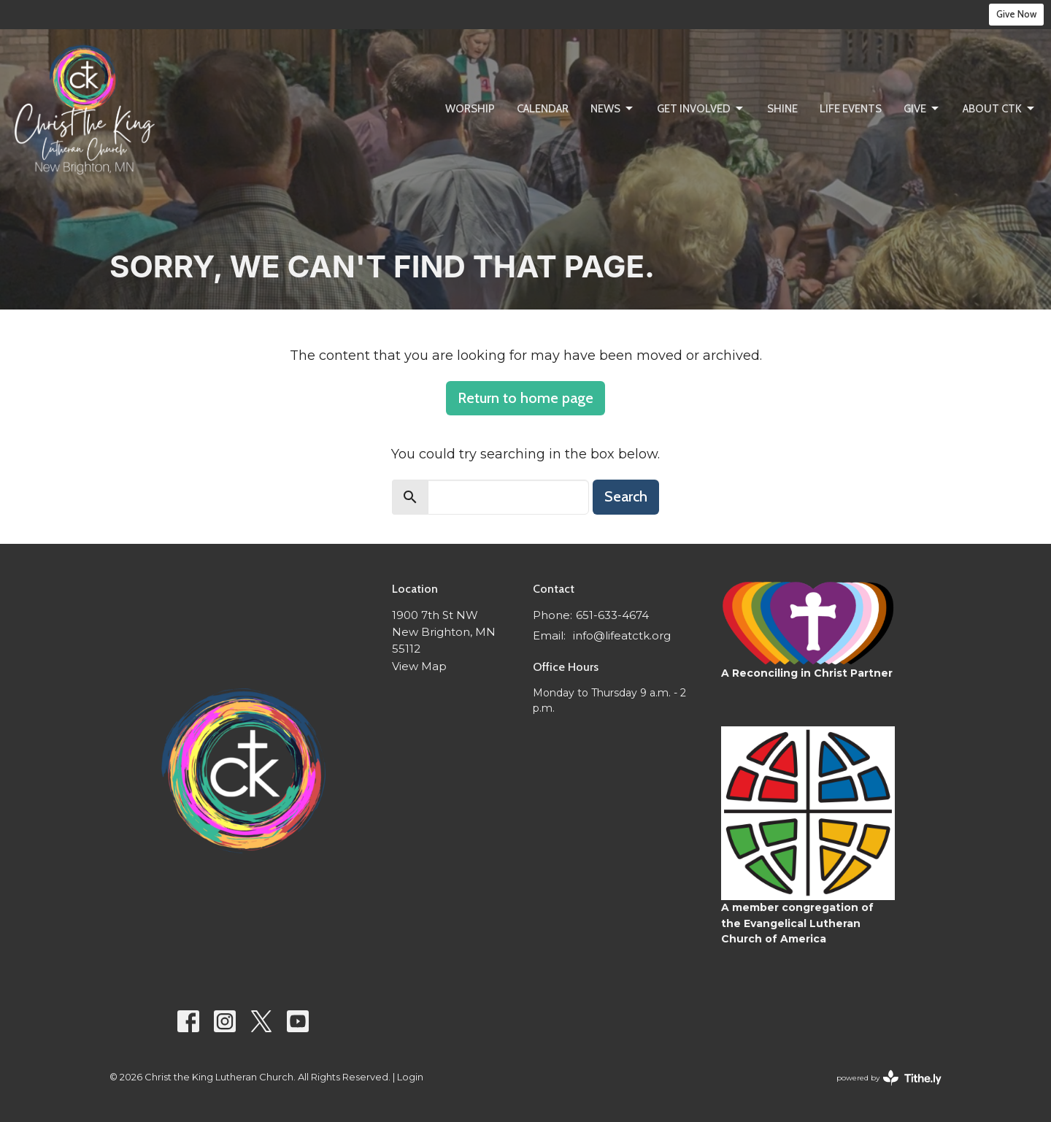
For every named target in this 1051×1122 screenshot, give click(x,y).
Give (922, 108)
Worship (470, 108)
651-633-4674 (612, 615)
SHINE (782, 108)
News (612, 108)
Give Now (1016, 14)
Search (625, 496)
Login (410, 1077)
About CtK (999, 108)
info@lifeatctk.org (622, 635)
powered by (889, 1077)
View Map (419, 666)
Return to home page (525, 398)
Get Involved (701, 108)
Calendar (543, 108)
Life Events (851, 108)
